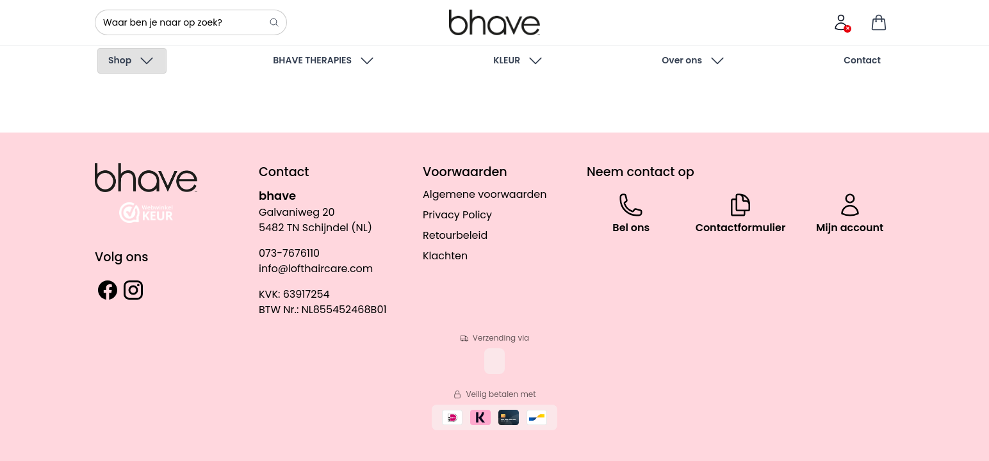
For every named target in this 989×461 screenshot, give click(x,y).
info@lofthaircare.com (316, 268)
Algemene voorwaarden (484, 194)
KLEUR (518, 61)
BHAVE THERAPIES (324, 61)
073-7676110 (289, 253)
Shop (132, 61)
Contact (862, 60)
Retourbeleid (455, 235)
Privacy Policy (457, 214)
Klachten (445, 255)
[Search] (274, 22)
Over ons (694, 61)
